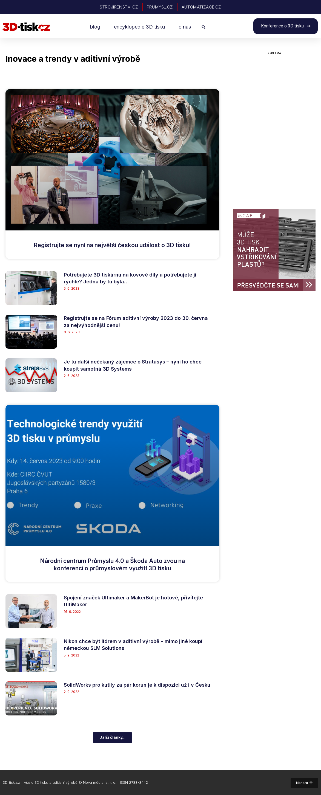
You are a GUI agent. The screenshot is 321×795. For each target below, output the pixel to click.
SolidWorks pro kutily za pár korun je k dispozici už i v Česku (137, 685)
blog (95, 27)
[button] (203, 27)
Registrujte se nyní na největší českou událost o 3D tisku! (112, 245)
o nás (185, 27)
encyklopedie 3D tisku (139, 27)
